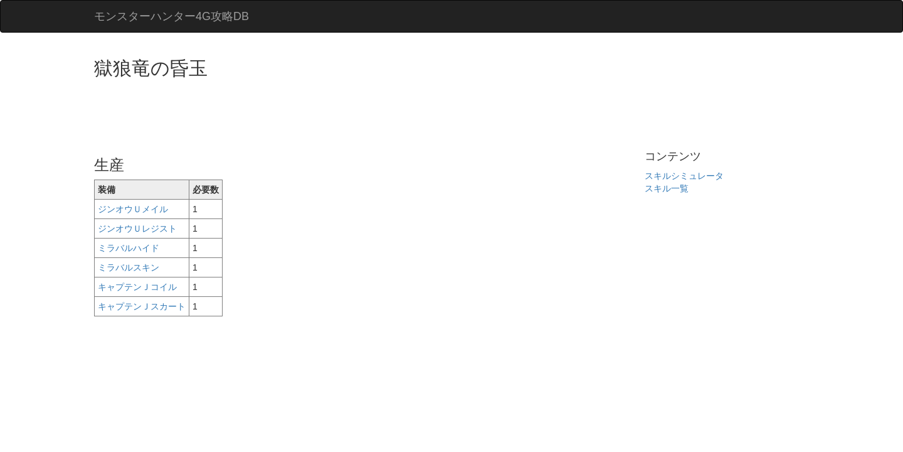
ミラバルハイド (128, 248)
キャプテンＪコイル (137, 287)
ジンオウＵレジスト (137, 228)
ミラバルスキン (128, 267)
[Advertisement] (322, 113)
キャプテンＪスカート (142, 306)
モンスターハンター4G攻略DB (171, 16)
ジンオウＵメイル (133, 209)
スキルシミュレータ (684, 176)
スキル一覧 (667, 188)
